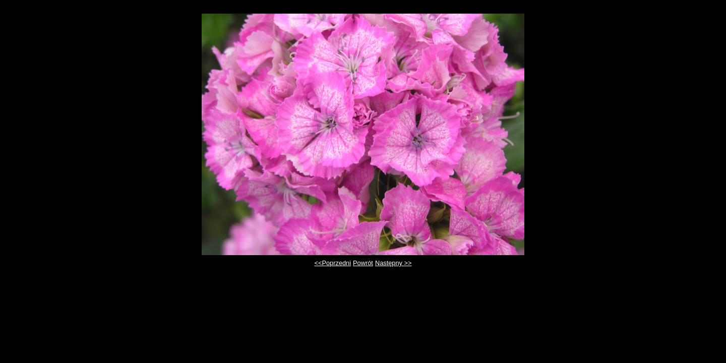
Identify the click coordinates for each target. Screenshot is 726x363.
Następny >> (393, 263)
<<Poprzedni (333, 263)
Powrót (363, 263)
